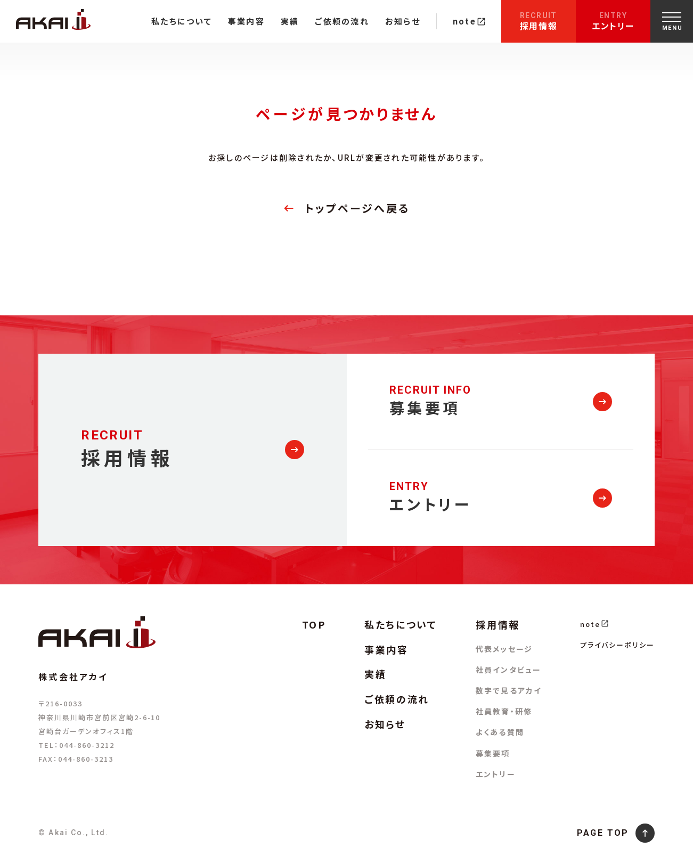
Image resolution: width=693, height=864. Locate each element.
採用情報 (538, 21)
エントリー (613, 21)
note (469, 21)
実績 (290, 21)
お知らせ (402, 21)
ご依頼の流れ (342, 21)
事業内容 (246, 21)
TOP (314, 624)
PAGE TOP (603, 833)
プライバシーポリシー (617, 645)
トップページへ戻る (357, 208)
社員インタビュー (508, 669)
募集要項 (493, 753)
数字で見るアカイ (509, 690)
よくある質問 (500, 732)
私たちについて (181, 21)
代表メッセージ (504, 648)
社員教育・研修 (504, 711)
